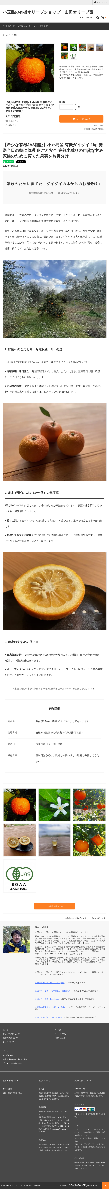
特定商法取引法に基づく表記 (15, 1059)
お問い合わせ (24, 26)
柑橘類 (14, 35)
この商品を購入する (54, 906)
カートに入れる (81, 118)
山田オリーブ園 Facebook (47, 999)
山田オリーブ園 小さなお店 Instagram (52, 991)
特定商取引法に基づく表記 (93, 129)
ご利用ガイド (9, 26)
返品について (98, 125)
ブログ (5, 1051)
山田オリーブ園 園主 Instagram (49, 983)
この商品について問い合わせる (77, 918)
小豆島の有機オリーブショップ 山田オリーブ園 (48, 12)
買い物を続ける (99, 918)
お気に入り (12, 121)
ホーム (5, 35)
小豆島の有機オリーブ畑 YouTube (50, 1007)
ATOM (10, 1055)
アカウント (101, 2)
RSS (5, 1055)
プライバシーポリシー (12, 1063)
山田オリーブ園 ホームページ (48, 1017)
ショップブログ (41, 26)
